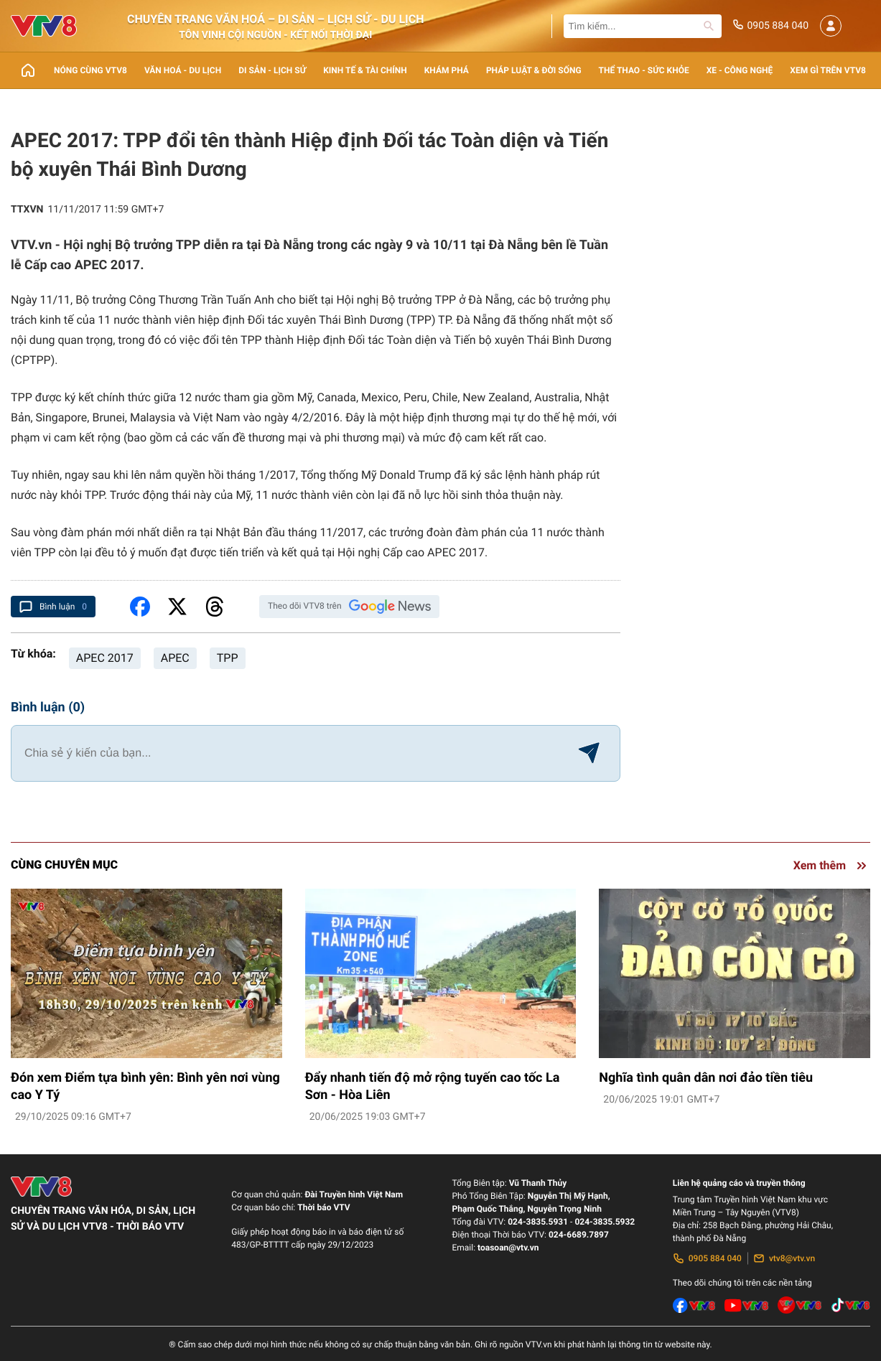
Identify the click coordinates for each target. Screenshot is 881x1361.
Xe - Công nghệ (740, 70)
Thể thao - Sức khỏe (644, 70)
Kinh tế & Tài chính (364, 70)
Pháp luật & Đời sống (534, 70)
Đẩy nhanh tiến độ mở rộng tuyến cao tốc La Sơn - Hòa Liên (432, 1086)
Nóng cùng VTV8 (90, 70)
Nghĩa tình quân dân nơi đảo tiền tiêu (706, 1077)
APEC (175, 658)
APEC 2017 (105, 658)
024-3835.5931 (538, 1222)
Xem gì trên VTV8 (828, 70)
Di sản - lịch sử (272, 70)
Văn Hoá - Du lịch (182, 70)
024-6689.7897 (579, 1235)
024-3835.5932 (604, 1222)
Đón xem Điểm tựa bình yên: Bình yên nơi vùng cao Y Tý (145, 1086)
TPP (227, 658)
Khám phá (446, 70)
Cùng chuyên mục (64, 864)
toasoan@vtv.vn (508, 1248)
